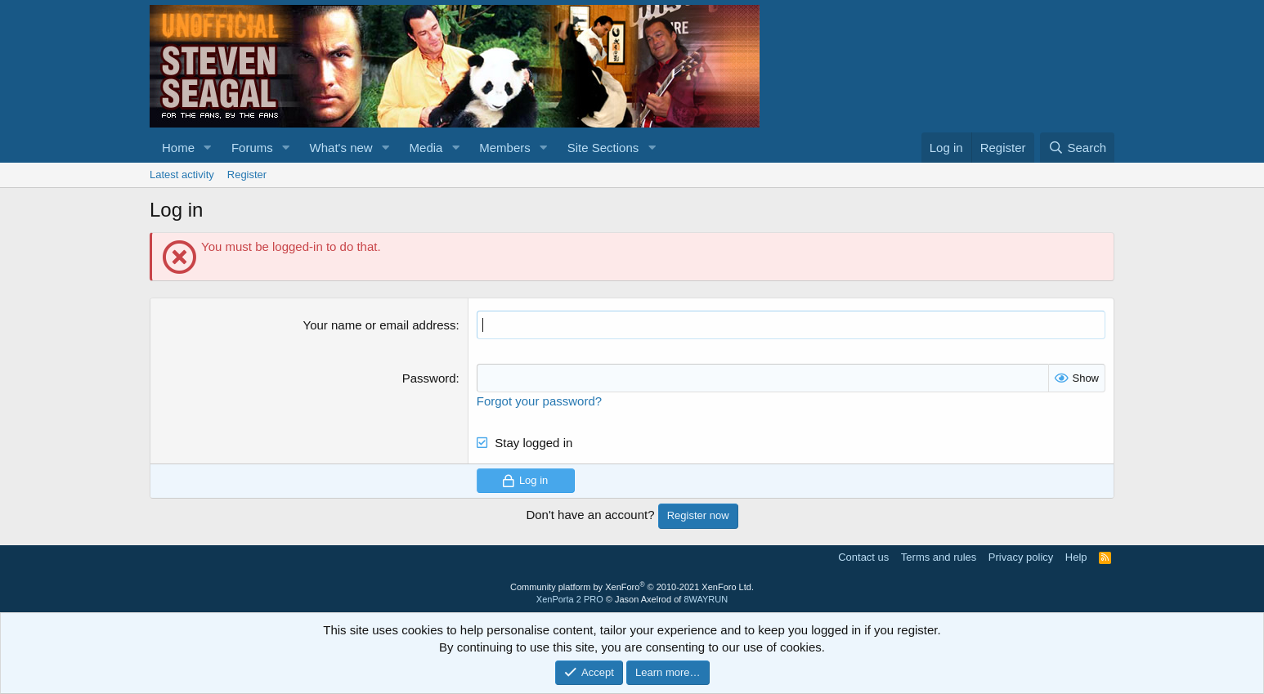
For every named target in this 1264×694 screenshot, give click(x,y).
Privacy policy (1020, 556)
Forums (252, 147)
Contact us (863, 556)
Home (178, 147)
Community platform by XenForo (632, 586)
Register (247, 174)
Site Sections (603, 147)
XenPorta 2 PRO (569, 599)
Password (429, 378)
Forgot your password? (539, 401)
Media (426, 147)
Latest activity (182, 174)
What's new (341, 147)
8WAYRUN (706, 599)
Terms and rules (938, 556)
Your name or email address (379, 325)
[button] (207, 147)
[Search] (1077, 147)
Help (1076, 556)
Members (505, 147)
